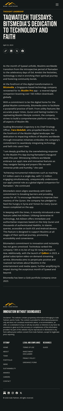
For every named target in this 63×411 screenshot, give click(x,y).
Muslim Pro (27, 90)
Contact (7, 381)
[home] (10, 4)
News (5, 364)
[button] (57, 4)
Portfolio (7, 360)
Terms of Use (28, 347)
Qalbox (45, 253)
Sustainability (9, 368)
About (6, 351)
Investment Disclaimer (28, 352)
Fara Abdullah (18, 130)
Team (5, 356)
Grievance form (30, 362)
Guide (45, 347)
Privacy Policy (29, 358)
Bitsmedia (8, 87)
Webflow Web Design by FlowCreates (17, 402)
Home (5, 347)
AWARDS (6, 373)
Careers (6, 377)
